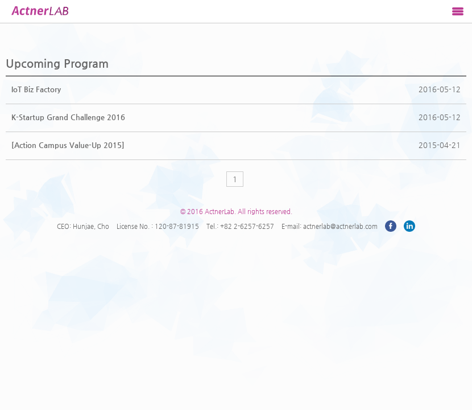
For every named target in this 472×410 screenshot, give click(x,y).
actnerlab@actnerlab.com (340, 226)
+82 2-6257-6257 (247, 226)
